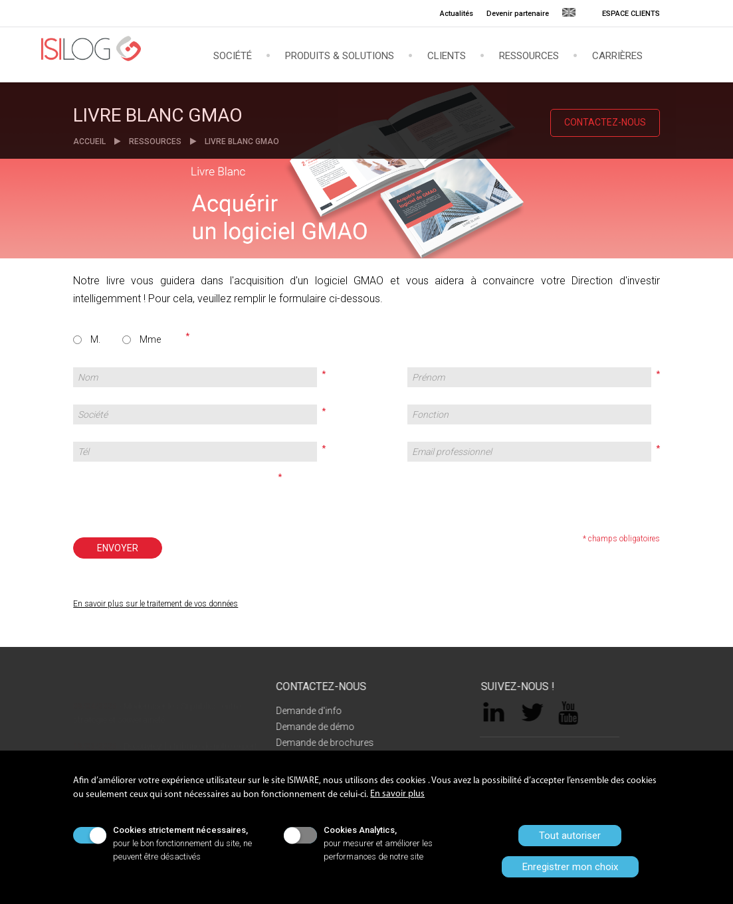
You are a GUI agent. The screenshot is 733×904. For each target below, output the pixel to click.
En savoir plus (397, 794)
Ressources (529, 55)
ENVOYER (117, 548)
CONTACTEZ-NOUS (605, 122)
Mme (150, 339)
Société (232, 55)
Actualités (456, 13)
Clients (446, 55)
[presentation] (173, 495)
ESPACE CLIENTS (631, 13)
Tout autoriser (570, 836)
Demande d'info (302, 710)
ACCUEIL (90, 141)
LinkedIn (501, 713)
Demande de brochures (318, 742)
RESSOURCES (155, 141)
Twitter (540, 713)
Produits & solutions (339, 55)
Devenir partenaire (517, 13)
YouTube (575, 713)
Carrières (617, 55)
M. (95, 339)
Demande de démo (308, 726)
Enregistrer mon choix (570, 867)
